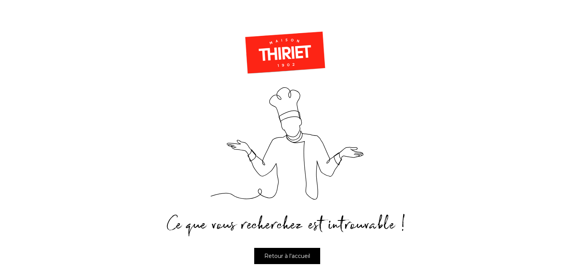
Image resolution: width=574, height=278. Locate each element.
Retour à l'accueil (287, 256)
